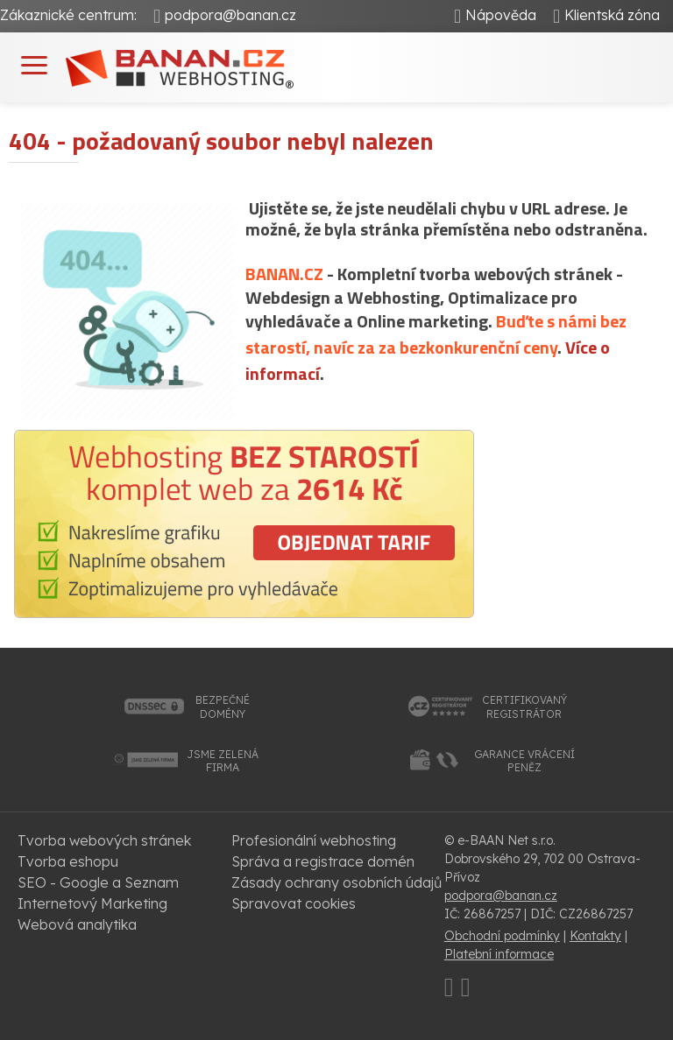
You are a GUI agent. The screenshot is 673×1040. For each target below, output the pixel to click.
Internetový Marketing (92, 903)
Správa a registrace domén (322, 861)
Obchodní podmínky (502, 936)
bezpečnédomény (222, 706)
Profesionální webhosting (313, 840)
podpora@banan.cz (230, 15)
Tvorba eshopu (68, 861)
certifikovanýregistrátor (524, 706)
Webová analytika (77, 924)
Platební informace (499, 954)
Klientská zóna (612, 15)
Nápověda (500, 15)
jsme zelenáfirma (223, 761)
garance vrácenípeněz (524, 761)
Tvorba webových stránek (104, 840)
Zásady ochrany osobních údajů (336, 882)
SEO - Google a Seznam (98, 882)
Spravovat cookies (293, 903)
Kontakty (595, 936)
